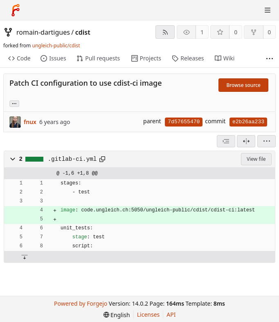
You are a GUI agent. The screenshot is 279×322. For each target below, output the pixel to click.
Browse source (243, 85)
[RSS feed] (165, 32)
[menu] (266, 141)
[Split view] (246, 141)
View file (256, 158)
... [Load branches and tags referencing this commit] (14, 103)
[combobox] (226, 141)
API (171, 314)
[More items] (269, 58)
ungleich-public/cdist (56, 45)
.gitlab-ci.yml (72, 159)
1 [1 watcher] (202, 32)
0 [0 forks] (269, 32)
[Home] (15, 10)
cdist (82, 32)
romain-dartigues (43, 32)
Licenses (148, 314)
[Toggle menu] (267, 10)
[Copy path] (102, 159)
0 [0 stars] (235, 32)
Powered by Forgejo (80, 303)
